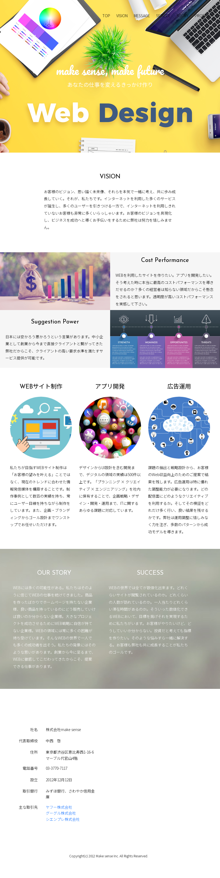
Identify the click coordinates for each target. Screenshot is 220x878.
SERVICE (163, 15)
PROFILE (202, 15)
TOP (106, 15)
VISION (122, 15)
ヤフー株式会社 (59, 807)
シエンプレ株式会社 (63, 819)
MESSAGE (142, 15)
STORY (182, 15)
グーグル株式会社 (61, 813)
